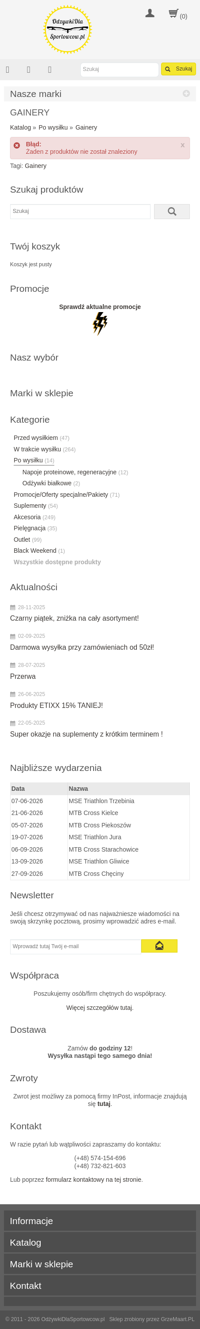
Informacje (31, 1221)
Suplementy (36, 505)
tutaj (104, 1103)
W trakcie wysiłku (45, 449)
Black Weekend (39, 550)
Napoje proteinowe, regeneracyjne (75, 472)
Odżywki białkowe (51, 483)
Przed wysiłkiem (42, 437)
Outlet (28, 539)
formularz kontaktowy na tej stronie (93, 1179)
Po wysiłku (53, 127)
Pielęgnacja (35, 528)
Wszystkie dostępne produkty (57, 562)
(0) (183, 16)
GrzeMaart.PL (178, 1319)
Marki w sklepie (41, 1264)
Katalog (20, 127)
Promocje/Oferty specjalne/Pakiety (67, 494)
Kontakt (25, 1286)
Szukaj (178, 69)
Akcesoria (35, 517)
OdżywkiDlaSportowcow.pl (73, 1319)
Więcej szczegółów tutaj (99, 1007)
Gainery (86, 127)
